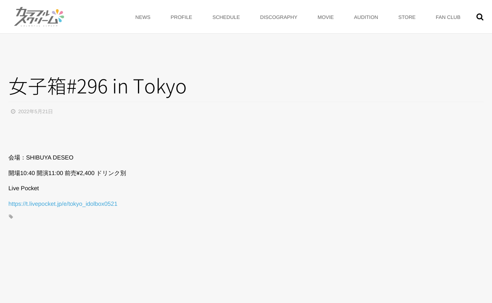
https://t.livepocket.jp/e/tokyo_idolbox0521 (62, 203)
